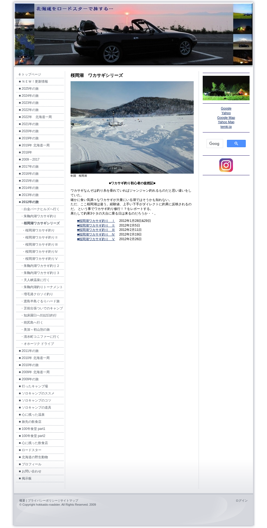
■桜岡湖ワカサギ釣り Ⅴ (96, 239)
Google (226, 108)
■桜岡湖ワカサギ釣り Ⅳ (96, 234)
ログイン (242, 500)
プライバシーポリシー (43, 500)
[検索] (214, 144)
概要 (22, 500)
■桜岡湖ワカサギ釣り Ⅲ (96, 230)
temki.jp (226, 127)
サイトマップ (69, 500)
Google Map (226, 118)
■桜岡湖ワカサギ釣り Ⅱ (96, 225)
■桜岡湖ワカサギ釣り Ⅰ (96, 221)
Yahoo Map (226, 122)
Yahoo (226, 113)
